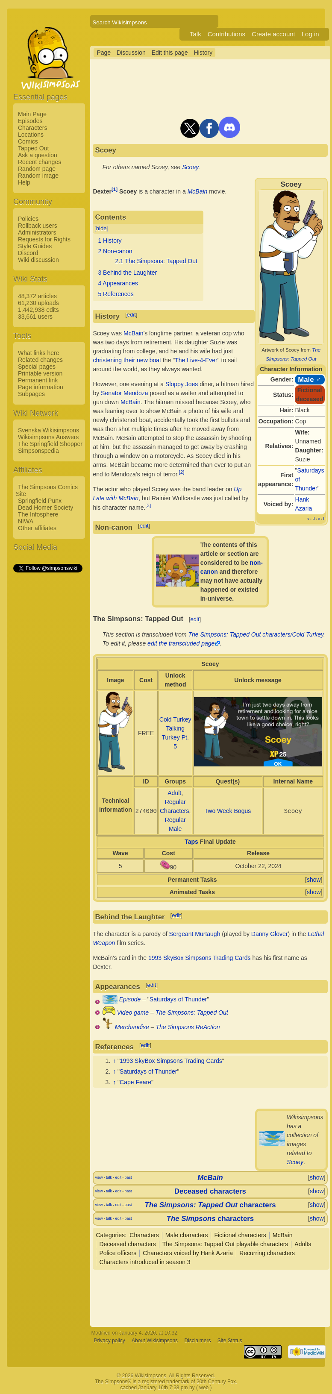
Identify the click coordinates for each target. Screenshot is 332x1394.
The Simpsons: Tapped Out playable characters (225, 1244)
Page (104, 52)
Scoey (190, 167)
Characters (32, 127)
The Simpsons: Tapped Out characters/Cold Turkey (255, 634)
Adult (174, 792)
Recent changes (39, 161)
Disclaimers (197, 1341)
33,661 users (35, 316)
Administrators (37, 232)
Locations (31, 134)
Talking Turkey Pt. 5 (175, 737)
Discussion (131, 52)
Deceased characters (210, 1191)
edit (131, 314)
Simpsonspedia (38, 450)
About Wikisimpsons (155, 1341)
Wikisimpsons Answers (48, 437)
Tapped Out (33, 148)
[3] (148, 505)
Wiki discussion (38, 259)
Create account (273, 34)
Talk (195, 34)
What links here (38, 352)
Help (24, 182)
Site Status (229, 1341)
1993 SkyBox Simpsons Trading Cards (199, 957)
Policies (28, 218)
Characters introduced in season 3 (144, 1262)
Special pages (37, 366)
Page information (40, 387)
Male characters (186, 1235)
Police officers (117, 1253)
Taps (191, 841)
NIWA (25, 521)
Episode (130, 999)
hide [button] (101, 228)
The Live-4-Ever (196, 360)
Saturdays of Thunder (178, 999)
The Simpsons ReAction (188, 1027)
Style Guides (35, 246)
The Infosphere (38, 514)
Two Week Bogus (228, 810)
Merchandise (132, 1027)
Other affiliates (37, 528)
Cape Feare (135, 1082)
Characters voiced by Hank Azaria (188, 1253)
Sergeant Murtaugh (194, 933)
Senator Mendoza (124, 393)
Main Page (32, 114)
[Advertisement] (47, 702)
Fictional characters (240, 1235)
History (203, 52)
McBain (198, 191)
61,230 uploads (38, 302)
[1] (115, 189)
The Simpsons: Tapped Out (192, 1012)
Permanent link (38, 380)
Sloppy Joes (181, 384)
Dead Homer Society (45, 507)
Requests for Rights (44, 239)
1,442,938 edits (38, 309)
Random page (37, 168)
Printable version (40, 373)
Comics (28, 141)
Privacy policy (109, 1341)
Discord (28, 252)
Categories (110, 1235)
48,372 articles (37, 296)
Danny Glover (269, 933)
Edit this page (170, 52)
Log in (310, 34)
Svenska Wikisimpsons (48, 430)
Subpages (31, 393)
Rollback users (37, 225)
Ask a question (37, 155)
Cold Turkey (175, 719)
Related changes (40, 359)
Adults (302, 1244)
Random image (38, 175)
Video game (133, 1012)
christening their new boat (127, 360)
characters (210, 1205)
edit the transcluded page (180, 643)
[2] (182, 472)
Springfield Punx (40, 500)
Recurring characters (267, 1253)
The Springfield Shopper (50, 443)
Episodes (30, 120)
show (314, 879)
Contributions (226, 34)
